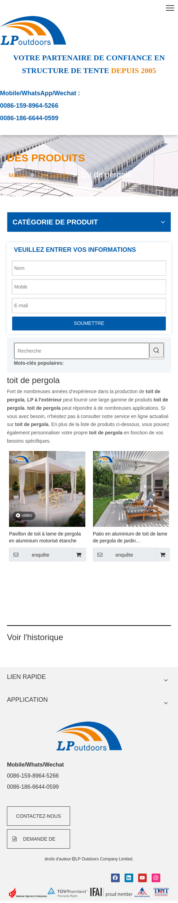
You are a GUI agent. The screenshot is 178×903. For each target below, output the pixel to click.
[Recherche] (81, 351)
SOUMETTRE (89, 323)
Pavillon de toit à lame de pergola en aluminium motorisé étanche (45, 537)
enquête (29, 554)
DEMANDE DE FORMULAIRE (34, 842)
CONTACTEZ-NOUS (38, 816)
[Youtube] (142, 878)
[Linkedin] (129, 878)
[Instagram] (156, 878)
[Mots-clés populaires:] (156, 350)
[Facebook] (115, 878)
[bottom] (89, 892)
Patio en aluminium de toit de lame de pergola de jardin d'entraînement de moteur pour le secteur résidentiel (130, 537)
